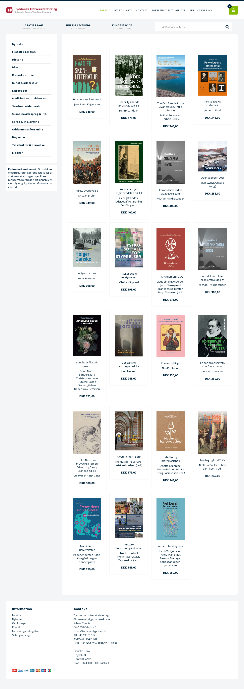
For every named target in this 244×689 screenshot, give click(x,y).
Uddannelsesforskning (27, 129)
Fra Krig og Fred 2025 (212, 460)
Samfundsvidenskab (26, 106)
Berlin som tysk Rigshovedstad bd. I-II (129, 191)
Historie (17, 59)
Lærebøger (19, 90)
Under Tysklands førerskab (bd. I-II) (128, 103)
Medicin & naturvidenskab (29, 98)
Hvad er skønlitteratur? (87, 99)
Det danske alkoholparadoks (128, 364)
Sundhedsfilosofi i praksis (87, 364)
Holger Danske (87, 273)
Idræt (16, 67)
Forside (105, 10)
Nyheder (18, 44)
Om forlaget (123, 10)
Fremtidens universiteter (87, 548)
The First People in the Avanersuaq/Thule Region (170, 106)
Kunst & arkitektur (24, 83)
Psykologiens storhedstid (213, 103)
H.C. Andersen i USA (171, 276)
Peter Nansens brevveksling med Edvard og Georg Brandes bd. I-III (87, 465)
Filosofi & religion (24, 52)
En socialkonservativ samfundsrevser (212, 364)
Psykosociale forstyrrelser (129, 275)
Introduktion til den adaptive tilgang (170, 191)
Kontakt (142, 10)
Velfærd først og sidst (171, 546)
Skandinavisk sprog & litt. (29, 114)
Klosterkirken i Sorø (129, 456)
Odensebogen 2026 (212, 177)
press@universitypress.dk (90, 631)
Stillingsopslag (200, 10)
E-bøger (17, 153)
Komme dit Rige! (170, 363)
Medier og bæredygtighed (170, 459)
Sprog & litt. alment (25, 121)
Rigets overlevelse (87, 190)
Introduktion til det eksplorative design (212, 278)
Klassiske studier (23, 75)
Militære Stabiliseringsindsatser (129, 546)
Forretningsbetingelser (168, 10)
